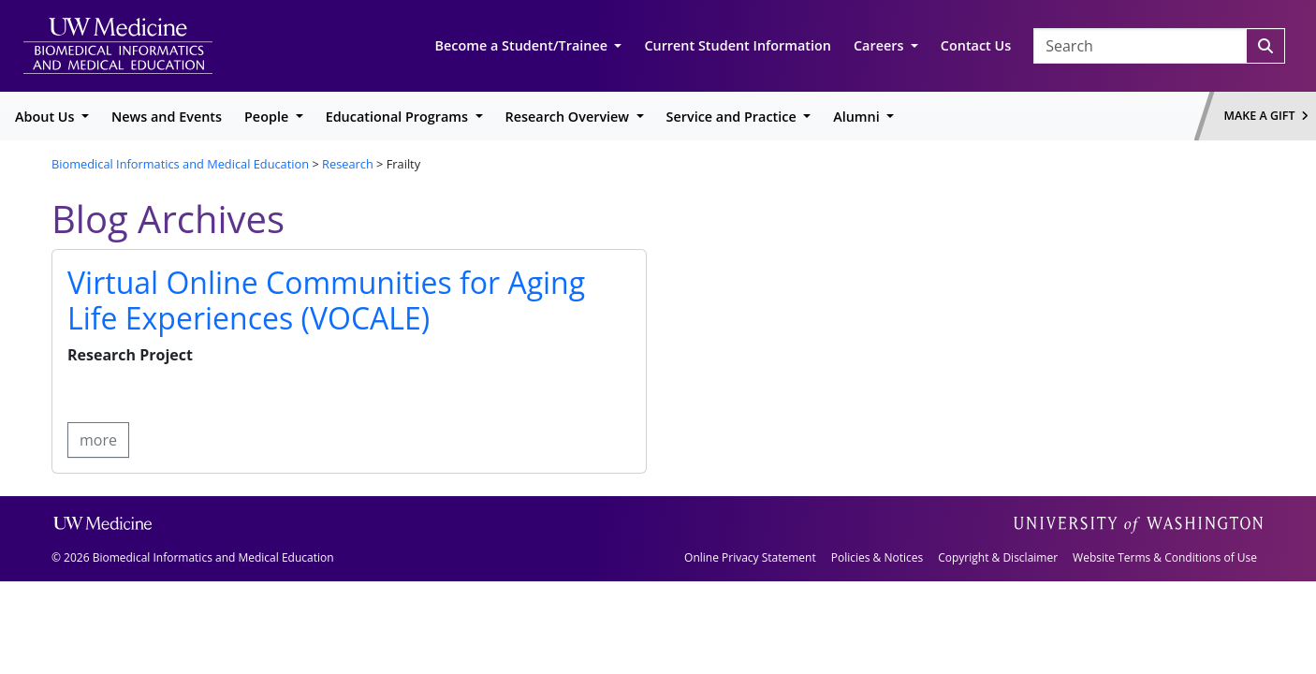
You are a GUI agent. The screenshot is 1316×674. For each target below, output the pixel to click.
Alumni (858, 116)
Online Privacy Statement (750, 557)
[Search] (1265, 46)
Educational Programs (399, 116)
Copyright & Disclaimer (998, 557)
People (268, 116)
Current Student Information (737, 45)
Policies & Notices (877, 557)
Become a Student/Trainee (523, 45)
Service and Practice (733, 116)
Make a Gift (1266, 116)
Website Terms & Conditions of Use (1165, 557)
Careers (880, 45)
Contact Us (976, 45)
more (98, 440)
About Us (46, 116)
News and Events (166, 116)
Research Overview (569, 116)
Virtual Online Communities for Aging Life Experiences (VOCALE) (326, 300)
